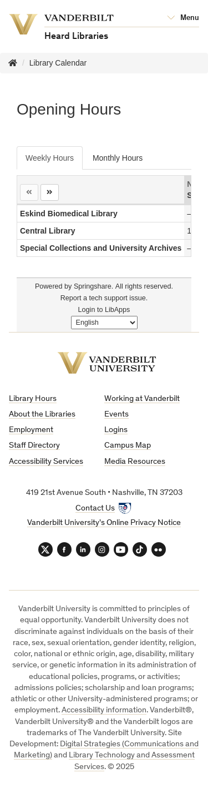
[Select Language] (104, 322)
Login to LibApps (104, 310)
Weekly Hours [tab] (50, 157)
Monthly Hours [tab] (118, 157)
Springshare (92, 286)
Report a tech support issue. (104, 298)
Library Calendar (58, 62)
